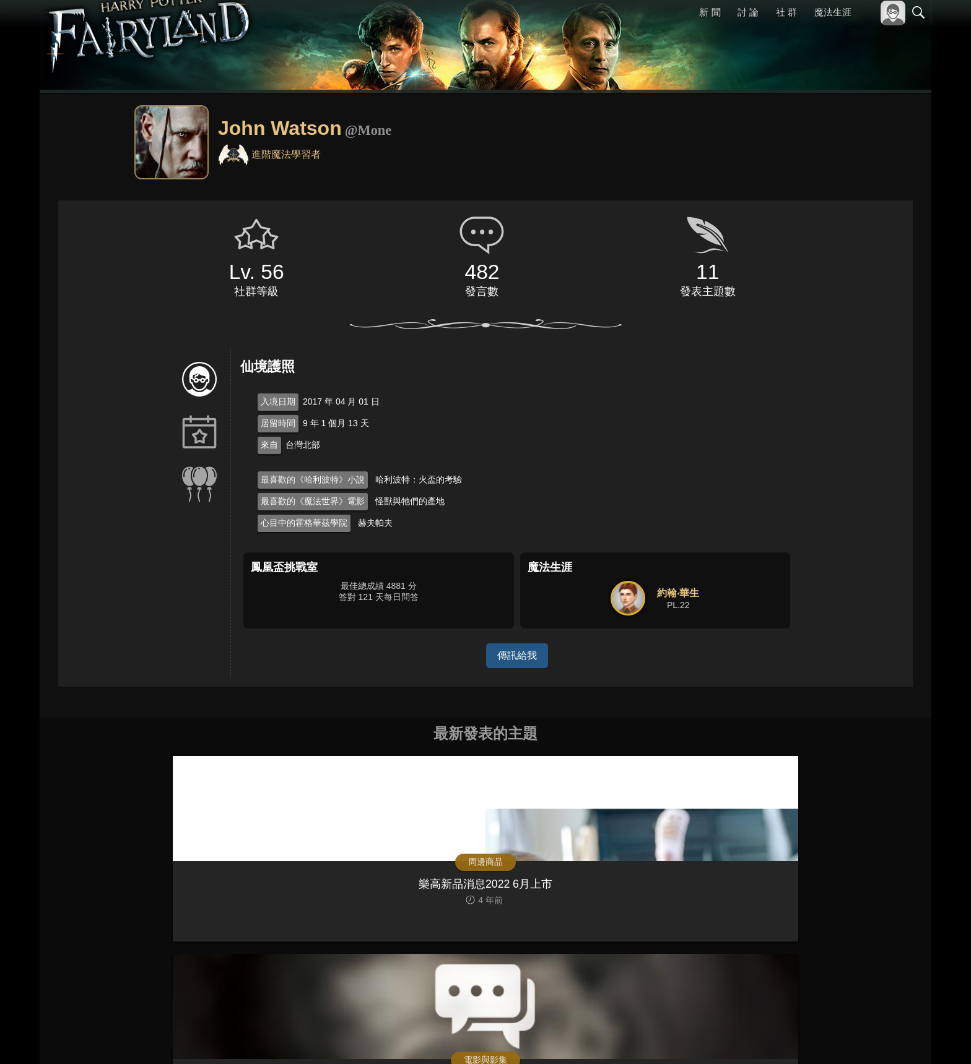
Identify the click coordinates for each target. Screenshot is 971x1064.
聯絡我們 (898, 1037)
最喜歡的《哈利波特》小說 (313, 479)
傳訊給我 (517, 655)
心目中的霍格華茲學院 (304, 523)
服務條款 (810, 1037)
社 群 (786, 12)
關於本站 (770, 1037)
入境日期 (278, 401)
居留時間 (278, 423)
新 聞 (710, 12)
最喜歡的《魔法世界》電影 (313, 501)
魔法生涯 (832, 12)
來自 (269, 445)
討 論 (748, 12)
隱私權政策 (854, 1037)
